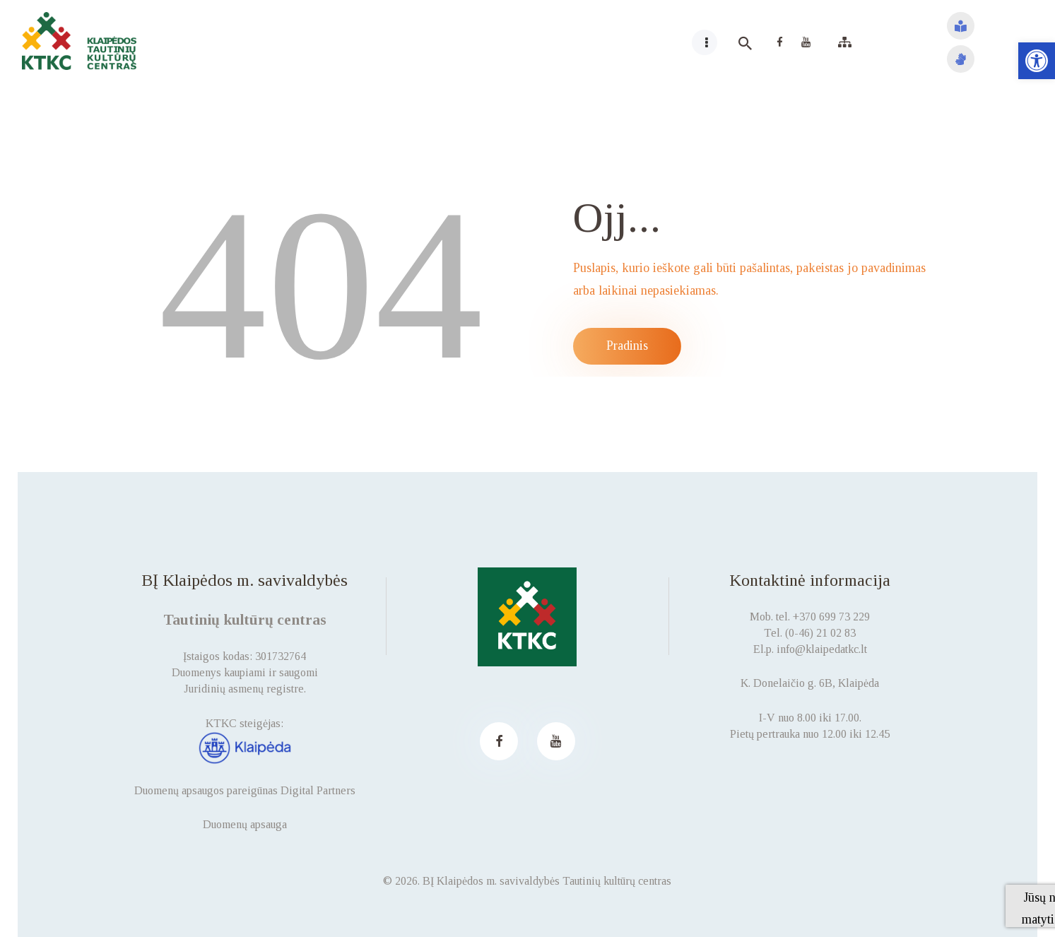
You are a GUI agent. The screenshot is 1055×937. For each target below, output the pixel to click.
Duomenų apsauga (245, 824)
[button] (1036, 60)
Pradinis (627, 345)
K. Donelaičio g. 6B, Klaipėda (810, 683)
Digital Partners (318, 790)
